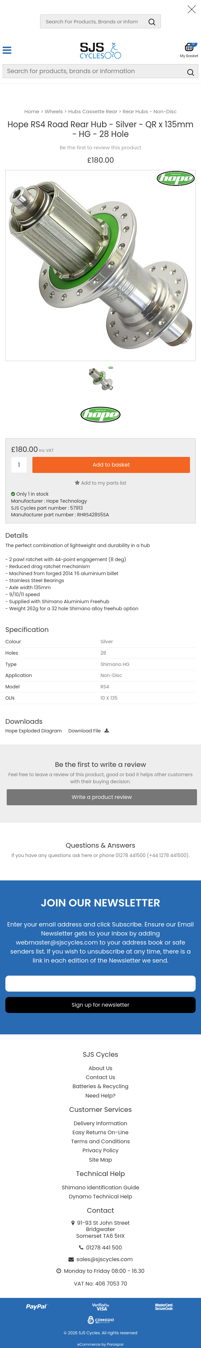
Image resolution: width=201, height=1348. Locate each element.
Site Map (100, 1160)
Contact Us (100, 1077)
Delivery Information (100, 1123)
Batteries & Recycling (100, 1086)
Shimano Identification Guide (100, 1187)
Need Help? (100, 1096)
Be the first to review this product (100, 148)
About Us (100, 1068)
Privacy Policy (100, 1150)
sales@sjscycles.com (104, 1259)
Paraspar (115, 1344)
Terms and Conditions (100, 1141)
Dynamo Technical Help (100, 1196)
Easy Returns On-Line (100, 1132)
